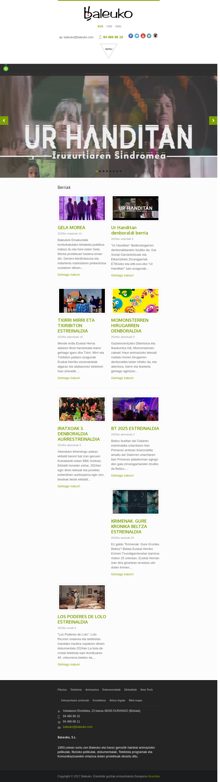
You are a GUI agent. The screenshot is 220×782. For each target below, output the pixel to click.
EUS (100, 26)
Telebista (76, 689)
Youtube (143, 35)
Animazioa (92, 689)
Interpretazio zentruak (75, 700)
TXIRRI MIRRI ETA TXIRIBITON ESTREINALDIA (76, 325)
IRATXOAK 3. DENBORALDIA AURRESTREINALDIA (79, 434)
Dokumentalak (111, 689)
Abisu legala (117, 700)
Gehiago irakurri (69, 274)
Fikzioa (62, 689)
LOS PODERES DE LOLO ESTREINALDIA (82, 619)
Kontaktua (99, 700)
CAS (109, 26)
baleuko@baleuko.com (78, 37)
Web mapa (135, 700)
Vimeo (149, 35)
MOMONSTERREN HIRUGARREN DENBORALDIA (129, 325)
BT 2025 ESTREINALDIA (135, 428)
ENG (118, 26)
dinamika (154, 776)
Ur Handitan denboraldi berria (129, 230)
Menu (109, 51)
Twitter (137, 35)
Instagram (155, 35)
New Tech (146, 689)
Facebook (131, 35)
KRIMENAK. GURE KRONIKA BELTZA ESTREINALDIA (129, 526)
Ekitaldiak (130, 689)
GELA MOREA (71, 227)
